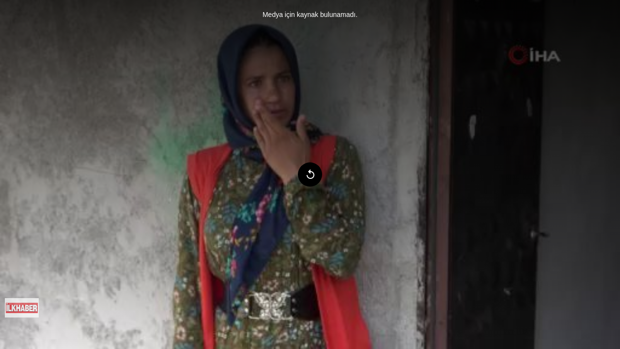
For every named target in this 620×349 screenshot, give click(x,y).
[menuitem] (22, 307)
